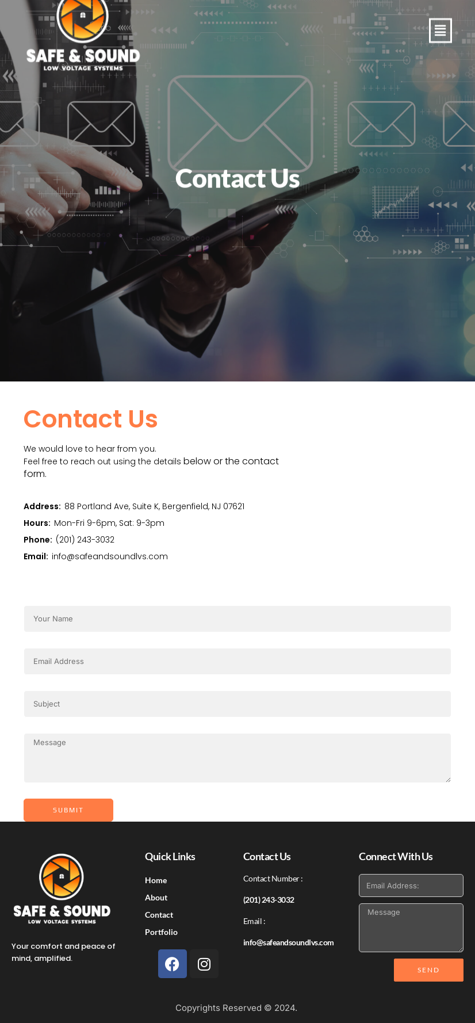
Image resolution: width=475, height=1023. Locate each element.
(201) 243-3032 (85, 539)
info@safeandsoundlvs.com (110, 556)
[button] (440, 35)
